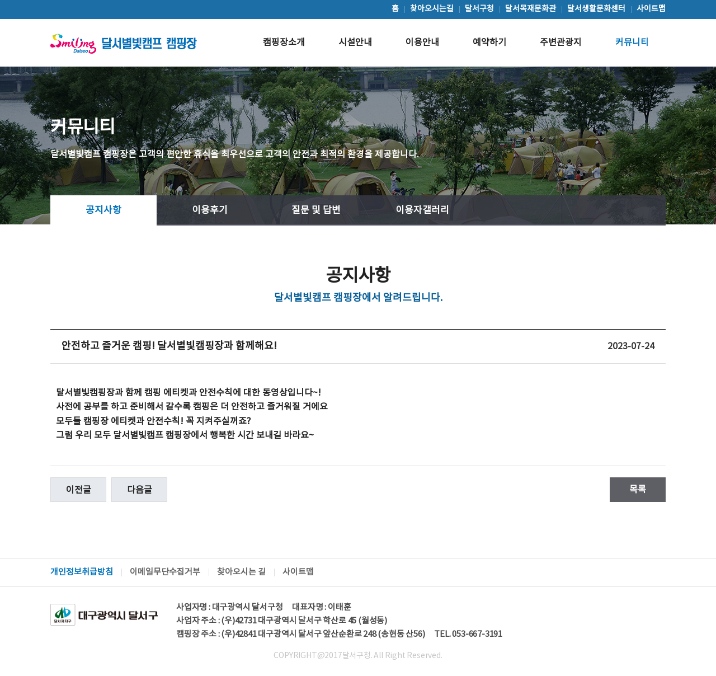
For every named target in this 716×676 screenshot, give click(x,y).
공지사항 (103, 210)
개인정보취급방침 (81, 572)
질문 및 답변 (316, 210)
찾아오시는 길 (241, 572)
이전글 (78, 490)
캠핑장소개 (284, 42)
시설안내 (355, 42)
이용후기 (210, 210)
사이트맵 (298, 572)
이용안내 (422, 42)
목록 (637, 490)
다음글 (139, 490)
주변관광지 (561, 42)
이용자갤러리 (422, 210)
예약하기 (489, 42)
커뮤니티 (632, 42)
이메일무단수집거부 (165, 572)
